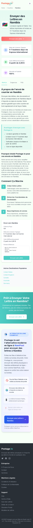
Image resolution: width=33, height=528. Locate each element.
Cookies (4, 487)
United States (8, 272)
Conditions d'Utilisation (8, 482)
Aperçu (4, 82)
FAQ (22, 82)
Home (3, 8)
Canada (6, 278)
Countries (10, 8)
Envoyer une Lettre (16, 39)
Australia (6, 280)
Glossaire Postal (6, 507)
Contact (4, 470)
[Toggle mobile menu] (30, 3)
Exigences (13, 82)
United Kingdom (9, 275)
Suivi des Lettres (6, 502)
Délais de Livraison (7, 505)
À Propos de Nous (7, 467)
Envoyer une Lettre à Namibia (16, 421)
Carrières (4, 473)
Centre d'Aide (5, 499)
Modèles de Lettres (7, 510)
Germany (7, 283)
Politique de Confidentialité (10, 484)
